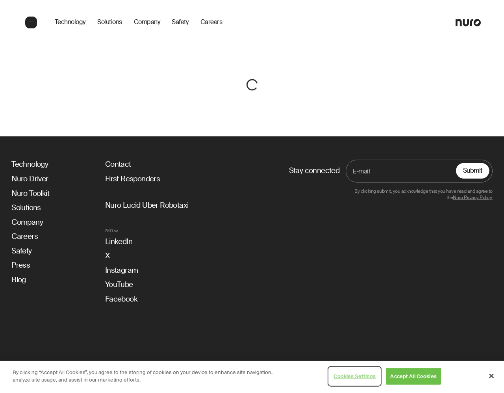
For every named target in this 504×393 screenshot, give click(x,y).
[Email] (419, 171)
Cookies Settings (355, 376)
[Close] (491, 375)
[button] (30, 22)
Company (147, 22)
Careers (211, 22)
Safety (180, 22)
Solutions (109, 22)
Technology (70, 22)
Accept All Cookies (413, 376)
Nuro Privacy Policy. (472, 198)
